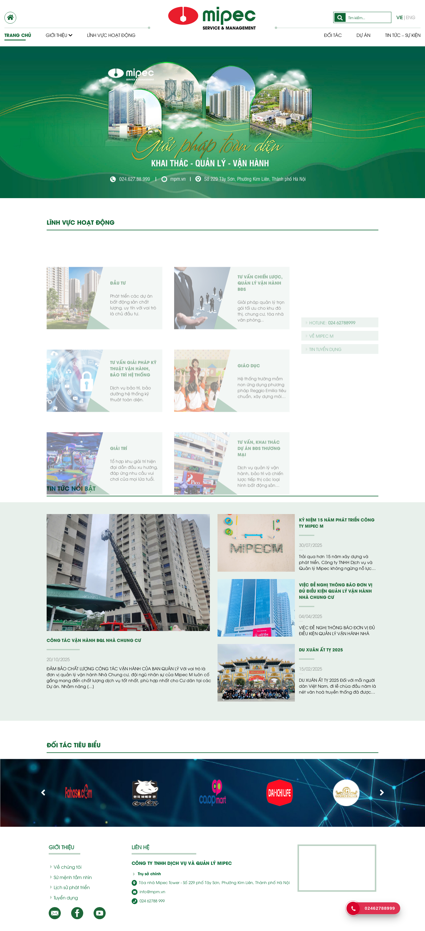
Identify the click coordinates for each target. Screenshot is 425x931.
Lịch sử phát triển (68, 887)
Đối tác (328, 34)
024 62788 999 (147, 900)
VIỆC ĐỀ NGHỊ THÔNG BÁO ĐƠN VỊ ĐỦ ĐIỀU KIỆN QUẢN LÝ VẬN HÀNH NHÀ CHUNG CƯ (336, 590)
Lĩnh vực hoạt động (112, 34)
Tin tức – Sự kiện (400, 34)
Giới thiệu (59, 34)
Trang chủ (17, 34)
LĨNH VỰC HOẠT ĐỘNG (80, 222)
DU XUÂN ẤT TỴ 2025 (319, 649)
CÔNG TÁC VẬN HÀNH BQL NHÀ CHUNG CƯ (89, 640)
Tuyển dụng (63, 897)
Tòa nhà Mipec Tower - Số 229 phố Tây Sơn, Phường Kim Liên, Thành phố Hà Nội (201, 882)
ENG (410, 17)
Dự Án (359, 34)
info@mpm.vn (147, 891)
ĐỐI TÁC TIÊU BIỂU (75, 744)
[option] (212, 122)
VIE (401, 17)
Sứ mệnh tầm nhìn (69, 877)
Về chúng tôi (63, 866)
